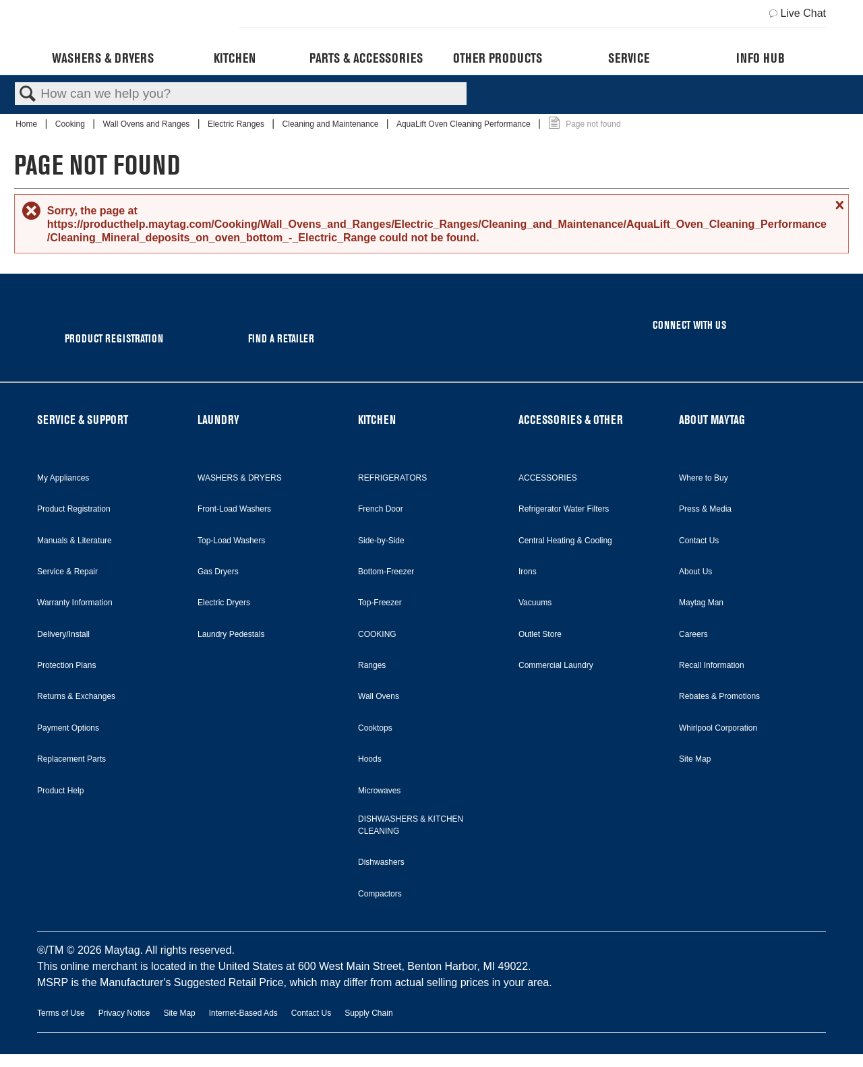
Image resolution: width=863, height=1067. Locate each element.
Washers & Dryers (103, 58)
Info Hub (760, 58)
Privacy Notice (124, 1013)
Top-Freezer (380, 602)
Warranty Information (75, 602)
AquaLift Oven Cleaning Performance (464, 124)
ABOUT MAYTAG (712, 420)
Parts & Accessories (366, 58)
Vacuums (535, 602)
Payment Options (68, 728)
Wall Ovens (378, 696)
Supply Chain (368, 1013)
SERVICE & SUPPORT (82, 420)
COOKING (377, 634)
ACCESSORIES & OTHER (570, 420)
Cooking (71, 124)
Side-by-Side (381, 540)
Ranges (372, 665)
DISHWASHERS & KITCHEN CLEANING (410, 825)
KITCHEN (377, 420)
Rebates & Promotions (719, 696)
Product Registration (74, 509)
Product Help (60, 790)
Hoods (370, 759)
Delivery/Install (63, 634)
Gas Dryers (218, 571)
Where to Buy (703, 478)
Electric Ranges (237, 124)
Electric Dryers (224, 602)
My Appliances (63, 478)
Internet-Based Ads (243, 1013)
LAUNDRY (218, 420)
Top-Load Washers (231, 540)
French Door (380, 509)
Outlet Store (540, 634)
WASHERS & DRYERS (240, 478)
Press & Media (705, 509)
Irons (527, 571)
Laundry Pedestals (231, 634)
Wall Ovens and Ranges (146, 124)
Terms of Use (61, 1013)
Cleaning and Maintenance (331, 124)
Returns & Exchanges (76, 696)
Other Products (497, 58)
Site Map (695, 759)
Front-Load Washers (234, 509)
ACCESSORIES (547, 478)
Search (27, 94)
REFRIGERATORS (392, 478)
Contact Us (699, 540)
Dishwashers (381, 862)
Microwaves (379, 790)
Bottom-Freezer (386, 571)
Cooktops (375, 728)
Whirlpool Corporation (718, 728)
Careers (693, 634)
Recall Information (711, 665)
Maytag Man (701, 602)
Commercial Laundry (555, 665)
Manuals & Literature (74, 540)
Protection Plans (66, 665)
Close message (838, 205)
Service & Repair (67, 571)
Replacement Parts (71, 759)
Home (27, 124)
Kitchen (235, 58)
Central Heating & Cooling (565, 540)
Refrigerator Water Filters (563, 509)
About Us (695, 571)
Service (628, 58)
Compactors (380, 893)
